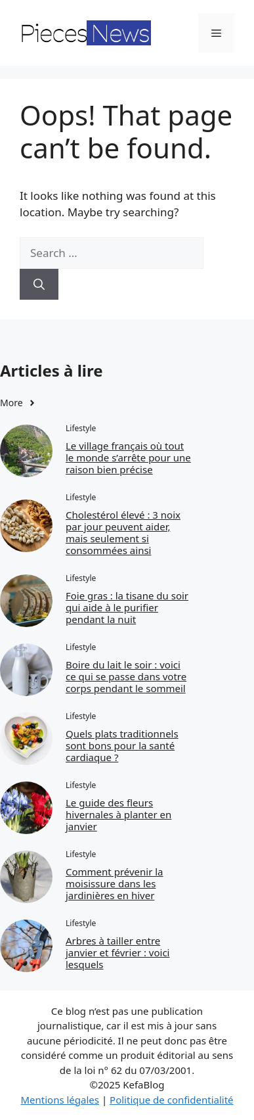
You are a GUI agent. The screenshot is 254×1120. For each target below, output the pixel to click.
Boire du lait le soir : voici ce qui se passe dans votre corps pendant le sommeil (126, 676)
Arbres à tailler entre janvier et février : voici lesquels (118, 952)
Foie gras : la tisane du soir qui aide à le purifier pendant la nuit (127, 607)
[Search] (39, 284)
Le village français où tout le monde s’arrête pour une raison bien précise (128, 457)
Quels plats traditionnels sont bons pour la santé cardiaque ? (122, 745)
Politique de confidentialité (171, 1099)
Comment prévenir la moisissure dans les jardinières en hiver (114, 883)
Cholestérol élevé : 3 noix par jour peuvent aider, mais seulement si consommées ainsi (123, 532)
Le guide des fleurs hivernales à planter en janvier (118, 814)
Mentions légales (59, 1099)
